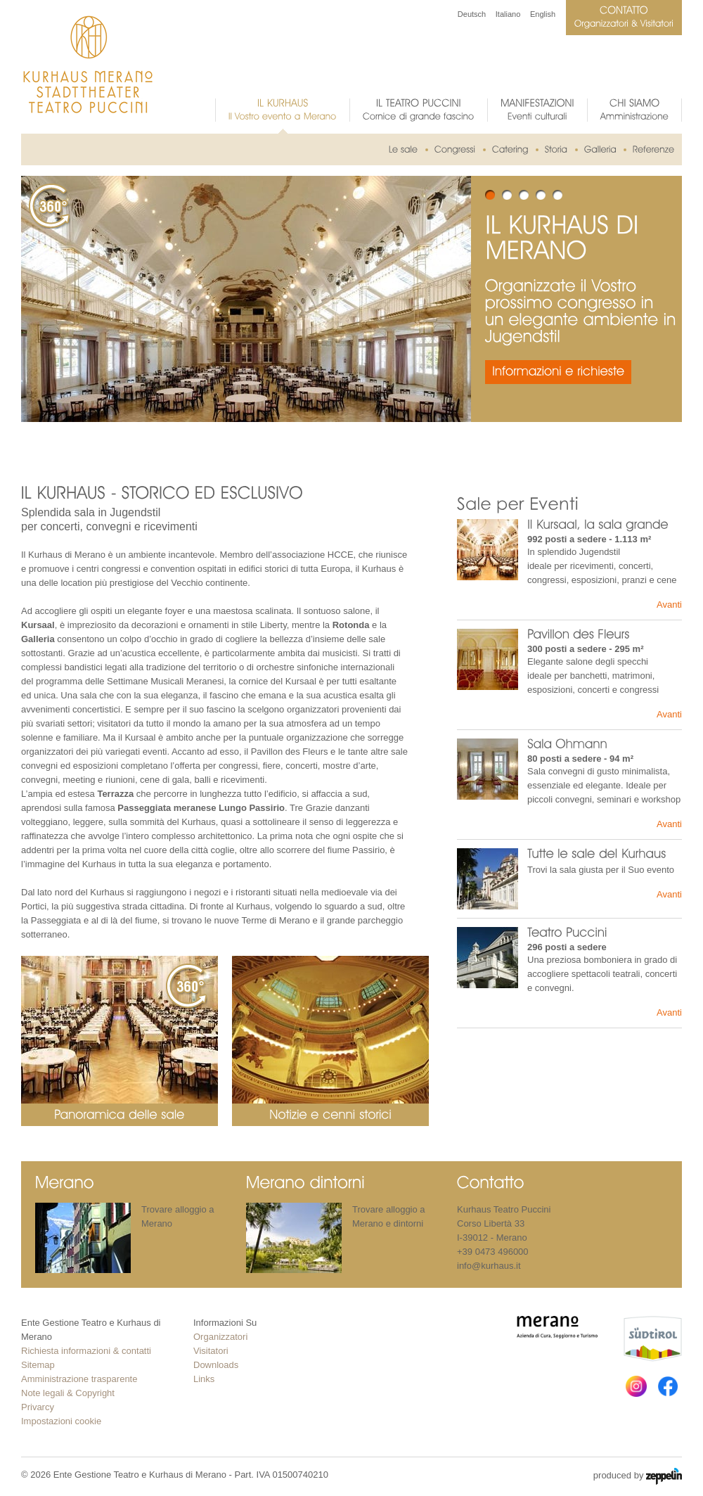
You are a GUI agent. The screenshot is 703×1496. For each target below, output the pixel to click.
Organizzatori (220, 1336)
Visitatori (210, 1350)
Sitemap (38, 1365)
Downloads (215, 1365)
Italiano (508, 14)
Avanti (669, 604)
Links (203, 1379)
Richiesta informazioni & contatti (86, 1350)
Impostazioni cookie (61, 1421)
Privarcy (37, 1407)
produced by (637, 1476)
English (542, 14)
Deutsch (472, 14)
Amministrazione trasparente (79, 1379)
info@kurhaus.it (489, 1265)
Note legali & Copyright (68, 1393)
